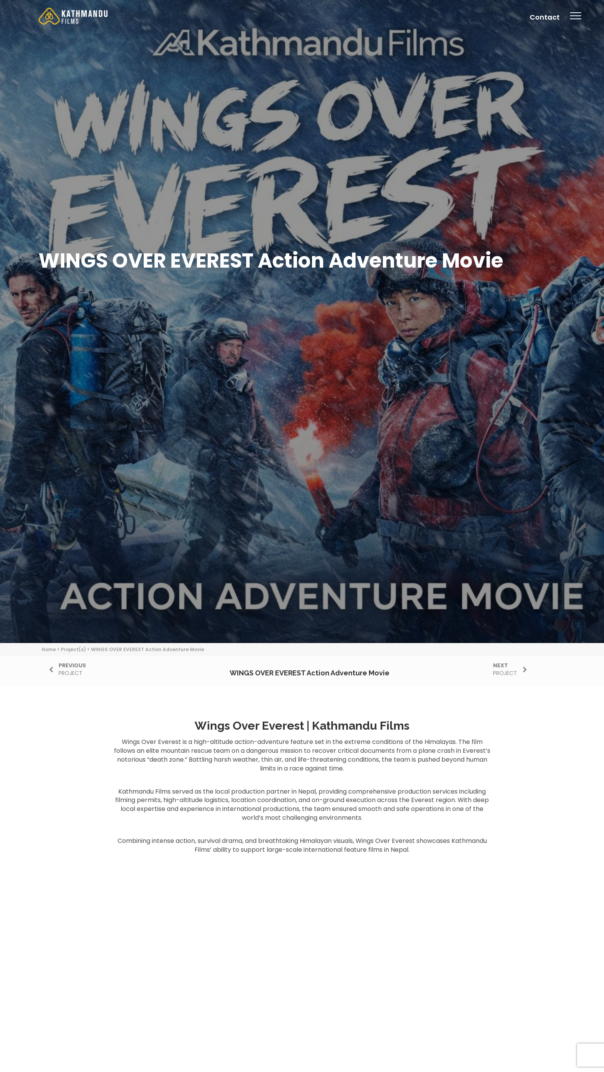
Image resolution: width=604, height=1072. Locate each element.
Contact (545, 17)
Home (49, 649)
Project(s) (73, 649)
